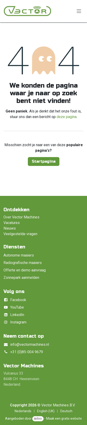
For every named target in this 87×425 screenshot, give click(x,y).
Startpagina (43, 161)
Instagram (18, 322)
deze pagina (67, 117)
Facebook (18, 300)
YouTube (17, 307)
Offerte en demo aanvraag (24, 270)
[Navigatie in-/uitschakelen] (79, 11)
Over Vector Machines (21, 217)
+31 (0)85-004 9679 (26, 352)
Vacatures (11, 223)
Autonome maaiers (18, 255)
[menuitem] (23, 411)
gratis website (71, 418)
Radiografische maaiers (22, 262)
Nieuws (9, 228)
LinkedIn (17, 315)
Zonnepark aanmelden (21, 277)
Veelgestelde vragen (20, 234)
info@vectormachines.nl (29, 344)
